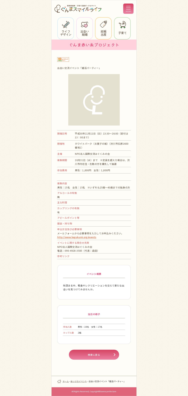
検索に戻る (94, 355)
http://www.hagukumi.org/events (77, 237)
